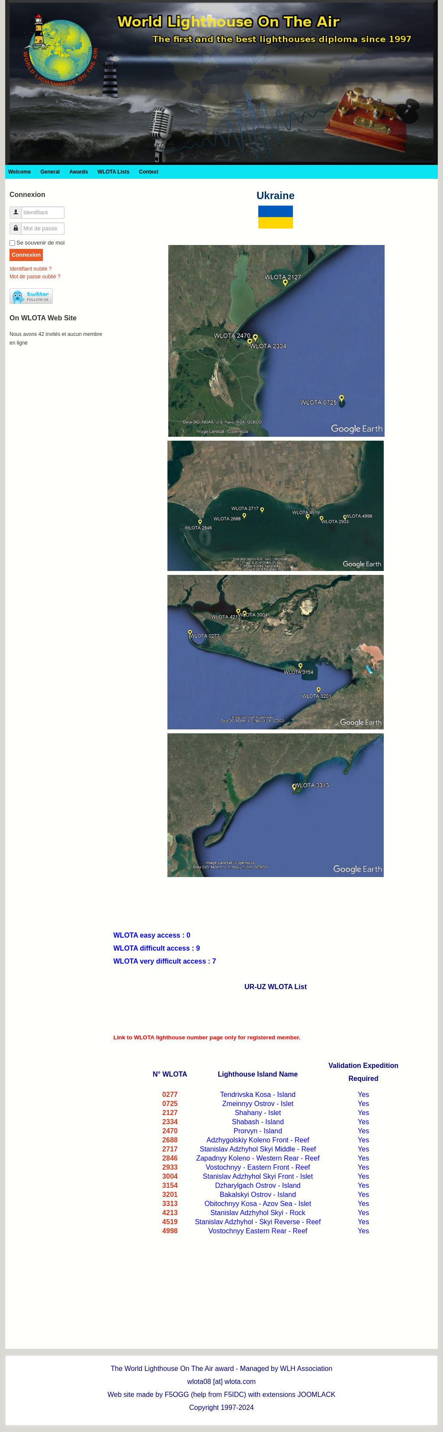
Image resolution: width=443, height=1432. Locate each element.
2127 (170, 1112)
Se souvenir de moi (40, 242)
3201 (170, 1194)
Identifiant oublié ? (30, 269)
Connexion (26, 255)
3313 (170, 1203)
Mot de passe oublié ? (35, 277)
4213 (170, 1212)
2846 (170, 1158)
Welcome (19, 172)
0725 (170, 1103)
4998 (170, 1231)
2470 (170, 1131)
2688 (170, 1140)
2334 (170, 1122)
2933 (170, 1167)
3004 (170, 1176)
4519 (170, 1222)
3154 (170, 1185)
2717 (170, 1149)
